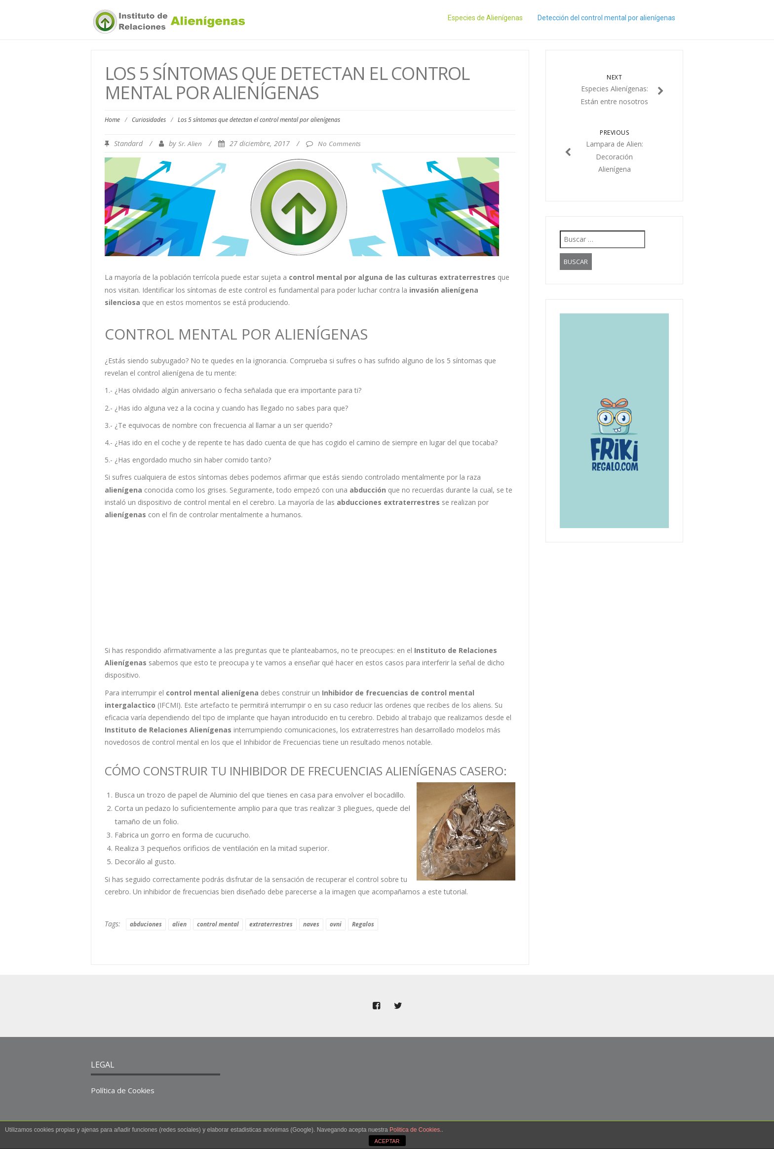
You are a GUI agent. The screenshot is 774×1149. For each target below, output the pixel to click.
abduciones (146, 924)
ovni (336, 924)
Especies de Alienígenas (485, 18)
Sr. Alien (190, 143)
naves (311, 924)
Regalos (363, 924)
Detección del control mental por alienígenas (606, 18)
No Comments (339, 143)
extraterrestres (271, 924)
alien (179, 924)
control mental (218, 924)
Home (112, 119)
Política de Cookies (123, 1090)
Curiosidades (149, 119)
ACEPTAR (386, 1141)
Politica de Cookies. (415, 1129)
